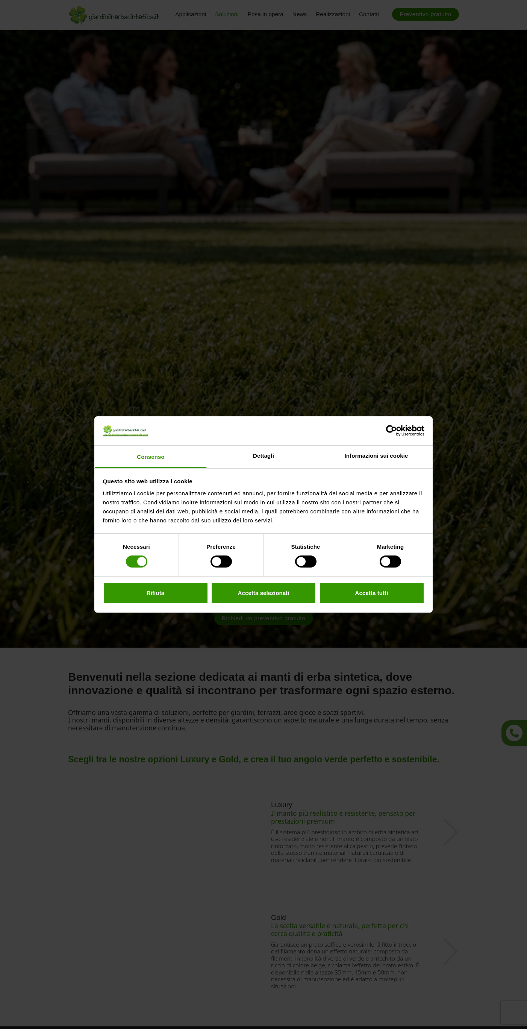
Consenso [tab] (150, 457)
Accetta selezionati (263, 593)
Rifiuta (155, 593)
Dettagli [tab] (263, 455)
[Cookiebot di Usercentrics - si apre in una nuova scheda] (391, 430)
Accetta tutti (371, 593)
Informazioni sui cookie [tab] (376, 455)
